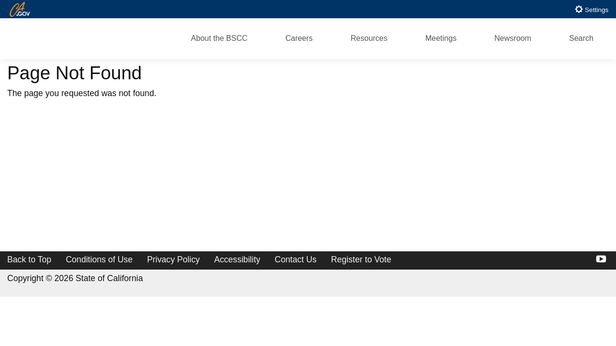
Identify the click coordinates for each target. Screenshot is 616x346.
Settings (592, 9)
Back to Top (29, 259)
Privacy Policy (173, 259)
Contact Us (296, 259)
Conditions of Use (99, 259)
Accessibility (237, 259)
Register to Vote (361, 259)
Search (581, 38)
